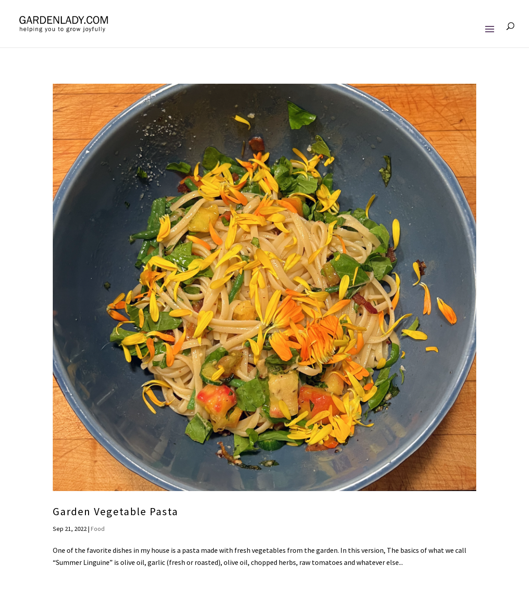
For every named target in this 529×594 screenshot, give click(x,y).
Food (98, 529)
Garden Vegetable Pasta (115, 511)
